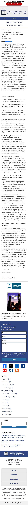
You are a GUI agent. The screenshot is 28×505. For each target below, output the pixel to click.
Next (14, 278)
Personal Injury (7, 388)
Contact (14, 18)
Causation (5, 405)
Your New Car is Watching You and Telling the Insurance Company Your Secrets (13, 436)
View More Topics (6, 414)
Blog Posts (14, 483)
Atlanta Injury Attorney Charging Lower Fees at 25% (12, 441)
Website (14, 475)
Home (4, 18)
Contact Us (14, 479)
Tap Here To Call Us (14, 3)
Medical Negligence (8, 396)
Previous (4, 278)
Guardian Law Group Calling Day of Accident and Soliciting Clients (11, 445)
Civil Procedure (6, 411)
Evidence (5, 402)
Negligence (5, 379)
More (23, 18)
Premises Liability (7, 385)
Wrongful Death (7, 391)
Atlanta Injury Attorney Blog (14, 12)
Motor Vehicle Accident (9, 394)
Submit (14, 359)
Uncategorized (9, 269)
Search (14, 426)
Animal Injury (6, 408)
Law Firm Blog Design (13, 503)
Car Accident (6, 382)
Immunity (5, 399)
